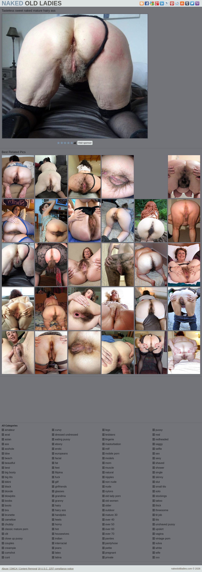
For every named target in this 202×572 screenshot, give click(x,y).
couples (8, 543)
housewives (60, 533)
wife (156, 552)
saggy (157, 444)
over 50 (108, 524)
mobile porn (110, 453)
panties (108, 538)
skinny (157, 477)
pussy (157, 429)
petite (107, 548)
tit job (157, 514)
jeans (56, 548)
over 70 (108, 533)
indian (57, 538)
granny (57, 500)
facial (56, 458)
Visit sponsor (85, 142)
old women (110, 500)
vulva (157, 543)
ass (5, 444)
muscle (108, 467)
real (156, 434)
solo (156, 491)
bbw (6, 453)
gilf (55, 481)
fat (55, 463)
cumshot (8, 552)
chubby (7, 524)
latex (56, 552)
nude (106, 486)
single (157, 472)
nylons (107, 491)
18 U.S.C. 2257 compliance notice (56, 568)
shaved (158, 463)
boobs (7, 500)
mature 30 (109, 514)
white (157, 548)
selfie (157, 448)
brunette (8, 514)
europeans (60, 453)
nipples (108, 477)
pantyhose (110, 543)
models (108, 458)
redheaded (160, 439)
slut (156, 481)
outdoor (108, 510)
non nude (109, 481)
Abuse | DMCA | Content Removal (19, 568)
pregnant (109, 552)
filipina (57, 472)
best (6, 467)
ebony (57, 444)
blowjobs (8, 496)
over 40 (108, 519)
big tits (7, 477)
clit (5, 533)
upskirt (158, 529)
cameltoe (9, 519)
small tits (159, 486)
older (106, 505)
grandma (59, 496)
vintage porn (161, 538)
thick (156, 505)
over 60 (108, 529)
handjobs (59, 514)
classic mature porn (15, 529)
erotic (57, 448)
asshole (8, 448)
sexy (156, 458)
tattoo (157, 500)
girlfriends (59, 486)
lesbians (108, 434)
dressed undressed (65, 434)
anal (6, 434)
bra (5, 510)
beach (7, 458)
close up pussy (12, 538)
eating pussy (61, 439)
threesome (160, 510)
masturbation (111, 444)
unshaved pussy (163, 524)
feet (55, 467)
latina (56, 557)
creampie (9, 548)
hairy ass (59, 510)
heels (56, 519)
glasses (58, 491)
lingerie (108, 439)
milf (106, 448)
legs (106, 429)
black (6, 486)
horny (57, 524)
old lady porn (111, 496)
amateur (8, 429)
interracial (59, 543)
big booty (9, 472)
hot (55, 529)
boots (6, 505)
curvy (56, 429)
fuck (56, 477)
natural (108, 472)
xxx (156, 557)
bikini (6, 481)
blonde (7, 491)
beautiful (8, 463)
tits (155, 519)
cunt (6, 557)
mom (106, 463)
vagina (158, 533)
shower (158, 467)
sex (156, 453)
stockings (159, 496)
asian (6, 439)
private (107, 557)
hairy (56, 505)
